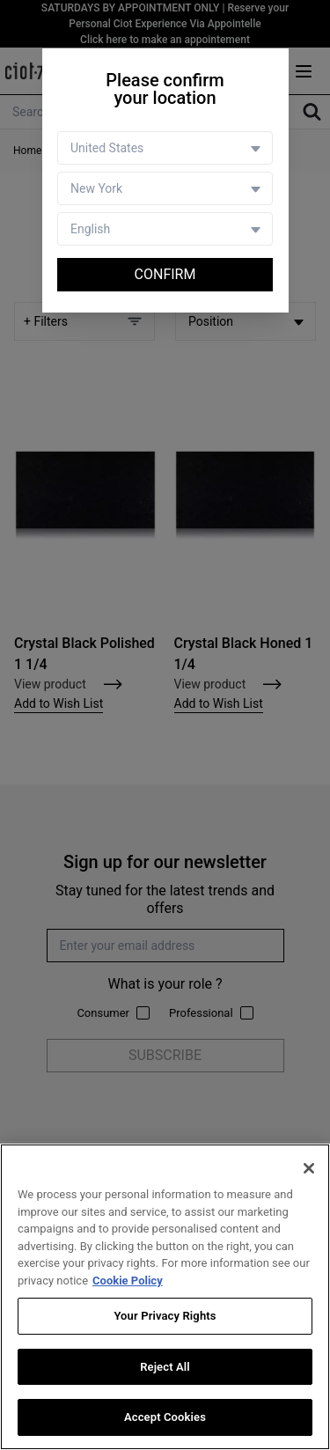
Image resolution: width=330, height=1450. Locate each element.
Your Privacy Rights (165, 1315)
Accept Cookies (165, 1417)
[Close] (309, 1168)
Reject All (165, 1366)
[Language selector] (165, 229)
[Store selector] (165, 188)
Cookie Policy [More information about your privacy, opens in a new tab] (127, 1280)
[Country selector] (165, 148)
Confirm (165, 274)
